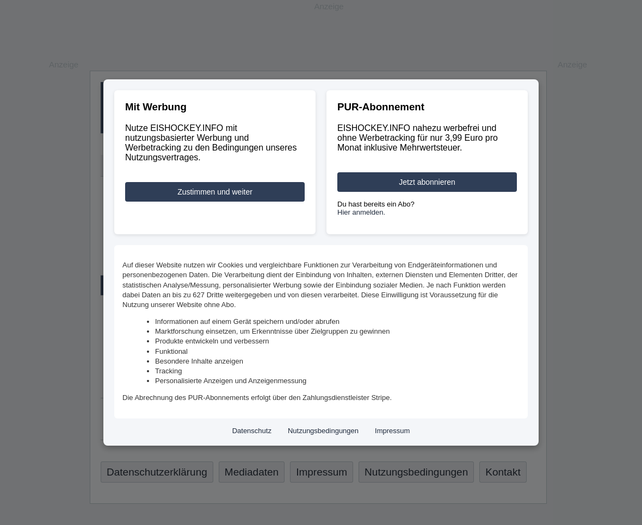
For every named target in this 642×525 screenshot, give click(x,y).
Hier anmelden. (361, 212)
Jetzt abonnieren (427, 182)
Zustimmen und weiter (214, 192)
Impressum (392, 431)
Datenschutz (251, 431)
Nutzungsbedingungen (323, 431)
